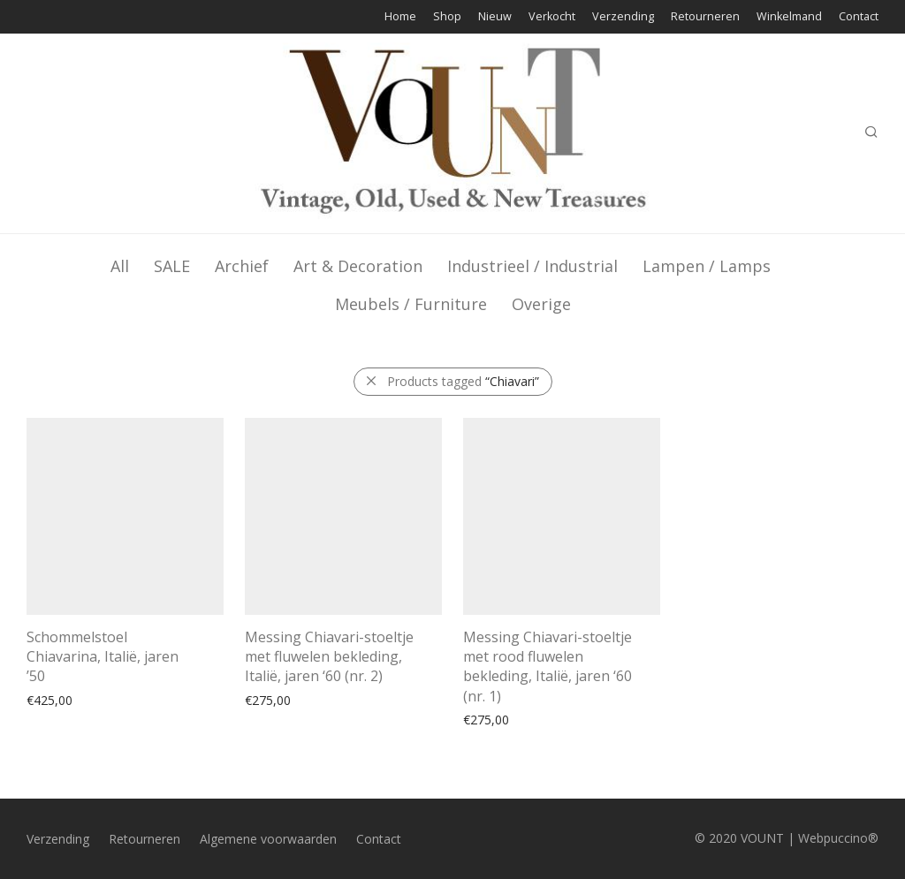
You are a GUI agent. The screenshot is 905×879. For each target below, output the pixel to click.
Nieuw (495, 17)
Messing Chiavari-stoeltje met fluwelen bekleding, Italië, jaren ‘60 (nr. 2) (329, 656)
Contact (858, 17)
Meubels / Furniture (411, 303)
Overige (541, 303)
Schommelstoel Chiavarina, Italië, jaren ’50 (103, 656)
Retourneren (705, 17)
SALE (172, 266)
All (119, 266)
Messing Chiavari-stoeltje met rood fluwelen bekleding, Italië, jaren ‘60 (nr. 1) (547, 666)
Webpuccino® (838, 838)
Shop (447, 17)
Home (400, 17)
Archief (242, 266)
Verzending (623, 17)
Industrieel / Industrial (532, 266)
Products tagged (463, 381)
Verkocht (552, 17)
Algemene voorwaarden (268, 838)
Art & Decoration (357, 266)
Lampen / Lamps (707, 266)
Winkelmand (789, 17)
